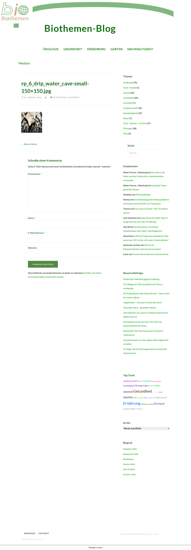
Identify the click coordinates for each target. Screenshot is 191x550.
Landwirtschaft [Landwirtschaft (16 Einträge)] (130, 381)
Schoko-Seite (129, 474)
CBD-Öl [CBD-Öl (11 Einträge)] (151, 398)
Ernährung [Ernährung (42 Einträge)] (131, 403)
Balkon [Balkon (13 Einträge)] (146, 386)
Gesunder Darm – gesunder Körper (139, 307)
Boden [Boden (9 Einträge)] (161, 392)
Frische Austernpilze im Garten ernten (150, 254)
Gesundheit (72, 49)
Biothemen (128, 459)
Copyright (43, 533)
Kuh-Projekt (129, 469)
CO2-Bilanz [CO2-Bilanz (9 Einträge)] (139, 409)
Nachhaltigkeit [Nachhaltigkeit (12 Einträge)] (128, 386)
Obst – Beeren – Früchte (134, 123)
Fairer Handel (129, 87)
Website (32, 247)
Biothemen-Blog (80, 28)
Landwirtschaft (130, 108)
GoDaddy (48, 539)
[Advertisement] (87, 504)
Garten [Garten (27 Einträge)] (128, 397)
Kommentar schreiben (66, 97)
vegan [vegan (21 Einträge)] (156, 385)
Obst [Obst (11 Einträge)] (151, 386)
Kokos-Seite (129, 464)
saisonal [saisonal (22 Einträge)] (128, 391)
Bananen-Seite (130, 449)
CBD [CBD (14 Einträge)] (135, 397)
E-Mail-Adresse (36, 232)
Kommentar (35, 174)
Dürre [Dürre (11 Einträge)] (146, 398)
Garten (116, 49)
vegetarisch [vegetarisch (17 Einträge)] (161, 397)
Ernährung (96, 49)
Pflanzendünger (143, 194)
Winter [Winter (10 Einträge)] (133, 409)
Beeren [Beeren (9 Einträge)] (140, 381)
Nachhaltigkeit (140, 49)
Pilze (125, 133)
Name (31, 218)
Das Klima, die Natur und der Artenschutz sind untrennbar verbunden (144, 176)
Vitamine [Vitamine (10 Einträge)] (141, 398)
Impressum (29, 533)
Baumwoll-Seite (130, 454)
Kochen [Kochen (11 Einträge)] (155, 392)
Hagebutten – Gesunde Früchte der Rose (142, 302)
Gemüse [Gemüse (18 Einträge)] (147, 380)
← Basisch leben (29, 144)
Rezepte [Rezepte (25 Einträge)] (159, 403)
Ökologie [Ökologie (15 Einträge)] (139, 385)
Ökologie (51, 49)
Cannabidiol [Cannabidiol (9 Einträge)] (126, 409)
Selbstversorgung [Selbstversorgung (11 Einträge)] (147, 404)
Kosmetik (127, 103)
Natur (126, 118)
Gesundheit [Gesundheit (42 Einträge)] (142, 391)
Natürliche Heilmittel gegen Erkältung (141, 279)
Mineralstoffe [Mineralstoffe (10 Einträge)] (156, 381)
